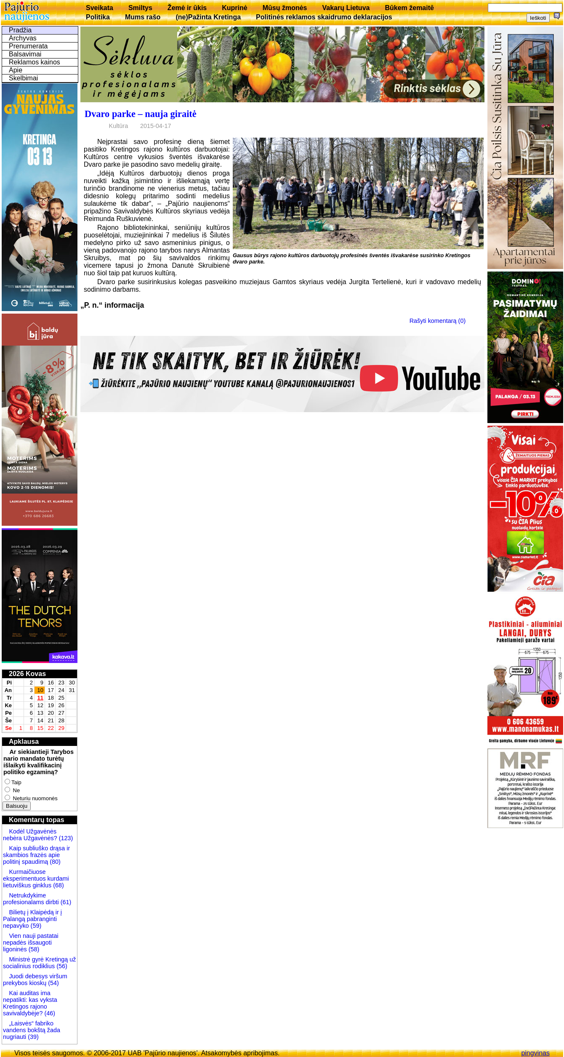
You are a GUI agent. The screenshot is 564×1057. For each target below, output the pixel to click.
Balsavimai (25, 54)
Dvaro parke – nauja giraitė (141, 114)
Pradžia (20, 30)
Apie (15, 70)
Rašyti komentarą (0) (438, 320)
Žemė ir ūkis (187, 7)
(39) (32, 1036)
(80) (54, 861)
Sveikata (99, 7)
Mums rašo (142, 17)
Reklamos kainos (34, 62)
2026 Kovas (27, 673)
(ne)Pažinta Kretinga (208, 17)
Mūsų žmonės (285, 7)
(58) (33, 949)
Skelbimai (23, 78)
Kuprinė (234, 7)
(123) (65, 838)
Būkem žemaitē (409, 7)
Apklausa (24, 741)
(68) (57, 885)
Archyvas (23, 38)
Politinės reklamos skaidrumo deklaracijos (324, 17)
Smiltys (140, 7)
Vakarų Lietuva (346, 7)
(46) (49, 1013)
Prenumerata (28, 46)
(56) (61, 966)
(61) (65, 902)
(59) (35, 925)
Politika (98, 17)
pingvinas (535, 1053)
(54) (52, 983)
